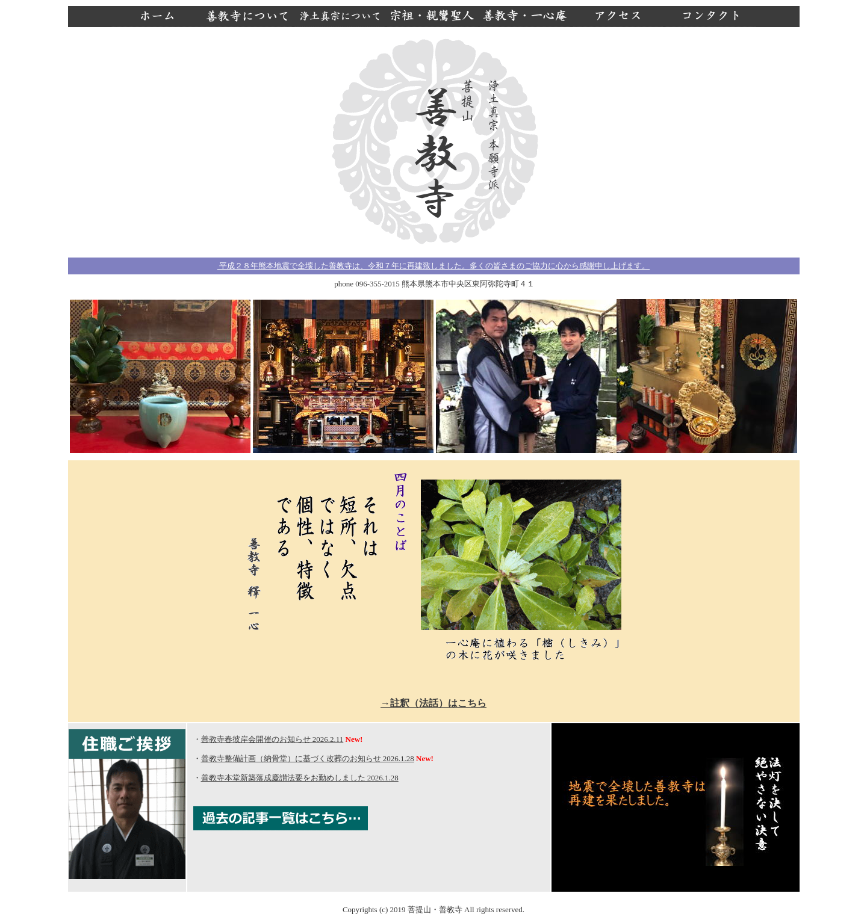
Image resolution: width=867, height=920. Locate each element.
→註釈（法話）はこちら (433, 703)
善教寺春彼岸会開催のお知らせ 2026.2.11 (272, 739)
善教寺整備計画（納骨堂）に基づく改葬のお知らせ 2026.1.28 (307, 758)
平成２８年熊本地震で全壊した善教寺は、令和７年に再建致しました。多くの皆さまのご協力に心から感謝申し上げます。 (433, 265)
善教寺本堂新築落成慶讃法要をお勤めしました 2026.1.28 (300, 777)
